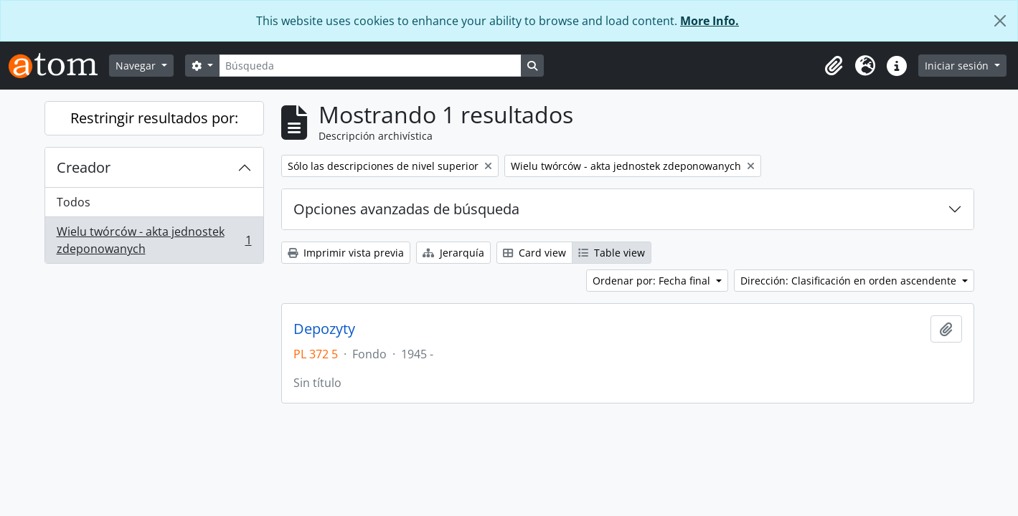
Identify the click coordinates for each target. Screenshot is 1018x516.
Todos (73, 202)
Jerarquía (453, 252)
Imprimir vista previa (346, 252)
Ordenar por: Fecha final (653, 280)
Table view (611, 252)
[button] (833, 66)
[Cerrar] (1000, 21)
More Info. (709, 21)
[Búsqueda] (370, 65)
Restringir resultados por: (154, 118)
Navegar (137, 65)
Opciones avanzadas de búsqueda (406, 209)
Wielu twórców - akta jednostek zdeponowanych (154, 240)
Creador (83, 167)
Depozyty (324, 329)
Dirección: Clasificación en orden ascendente (849, 280)
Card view (534, 252)
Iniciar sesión (958, 65)
